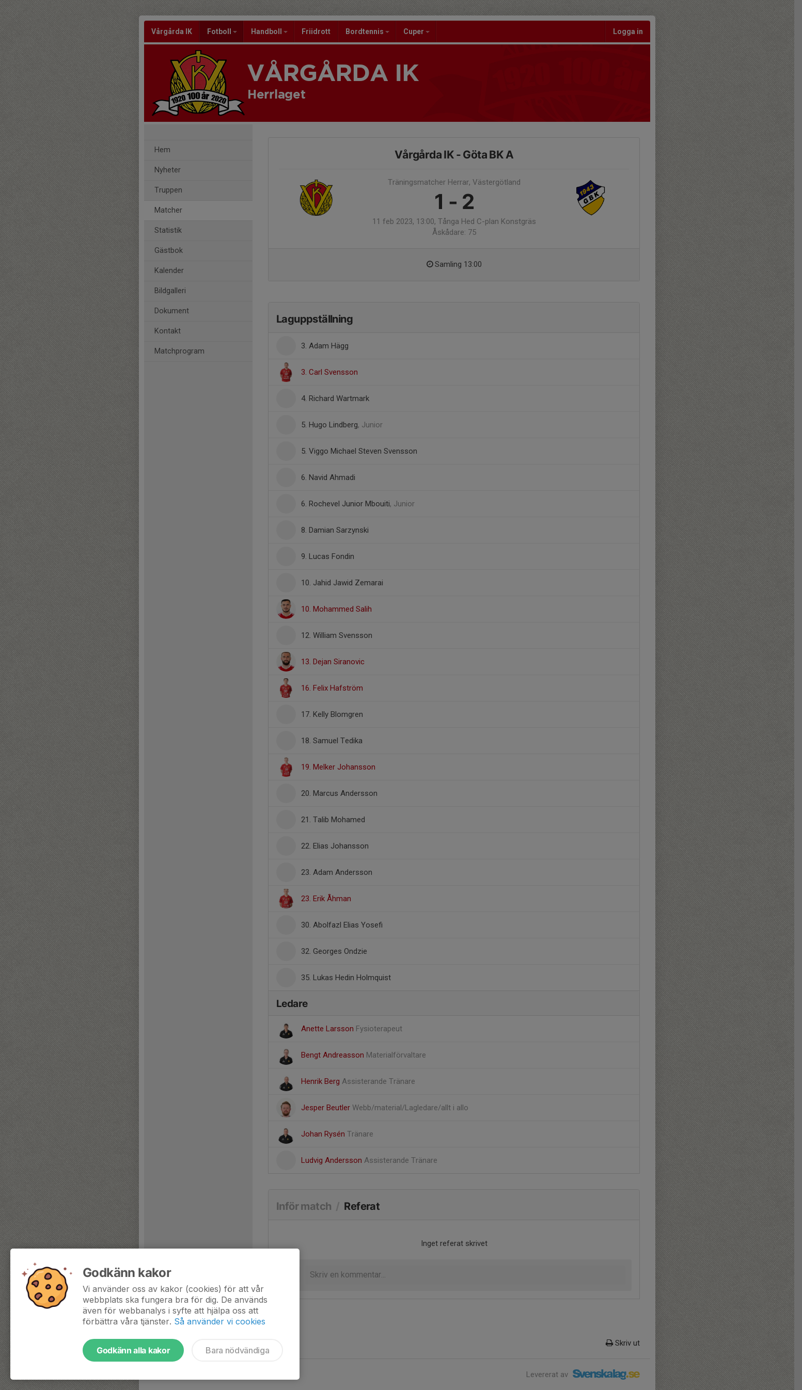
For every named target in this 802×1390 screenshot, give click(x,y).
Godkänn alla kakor (133, 1350)
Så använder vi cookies (219, 1321)
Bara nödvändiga (237, 1350)
